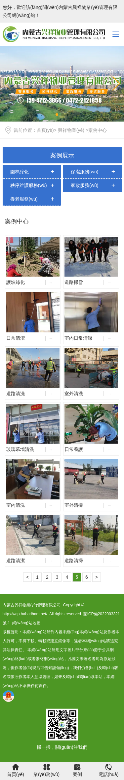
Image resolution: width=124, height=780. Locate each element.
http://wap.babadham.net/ (25, 614)
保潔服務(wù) (84, 171)
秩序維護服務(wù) (28, 185)
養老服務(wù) (24, 199)
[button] (116, 83)
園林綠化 (19, 171)
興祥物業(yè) (71, 130)
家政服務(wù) (84, 185)
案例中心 (17, 221)
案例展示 (62, 155)
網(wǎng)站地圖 (26, 623)
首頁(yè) (45, 130)
